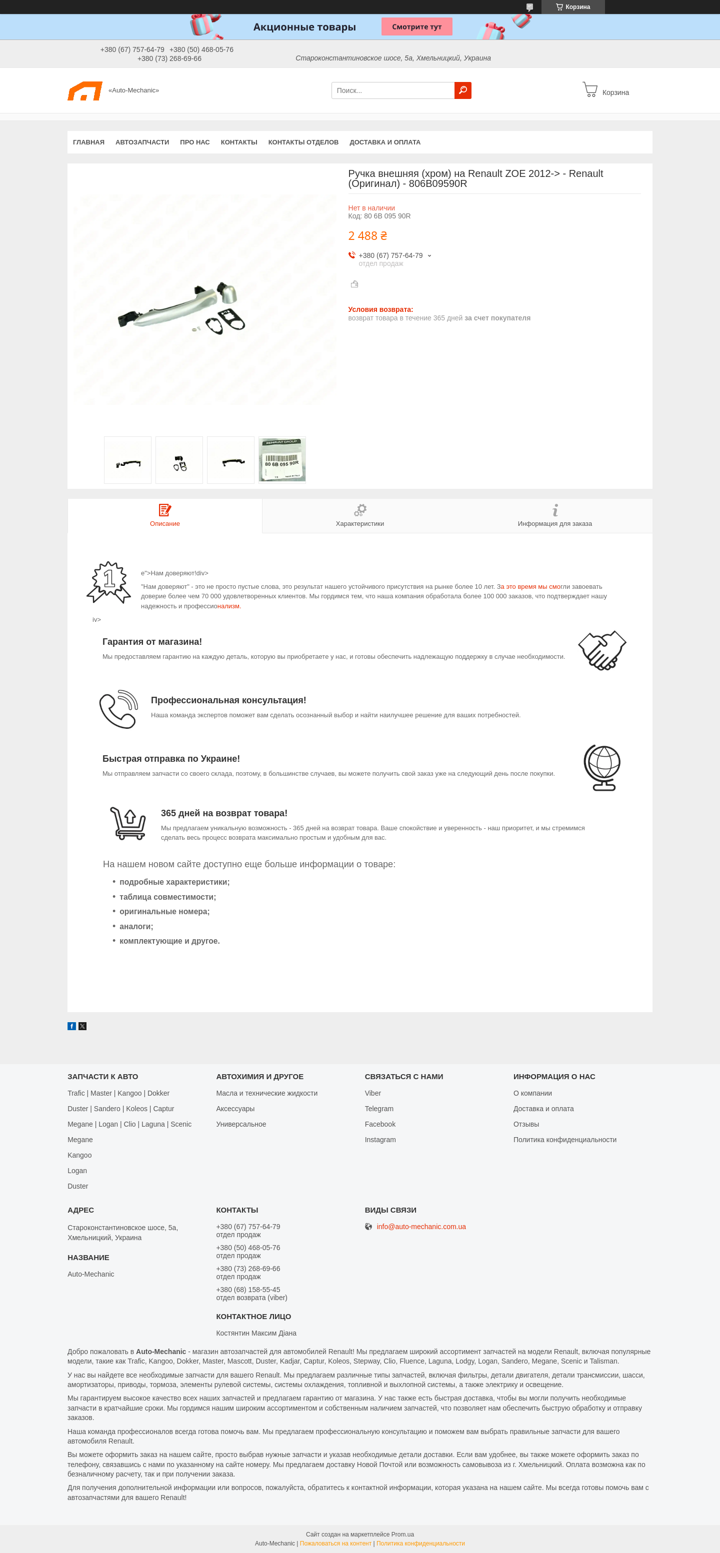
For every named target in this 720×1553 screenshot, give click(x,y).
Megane (80, 1140)
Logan (77, 1171)
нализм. (230, 606)
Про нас (195, 142)
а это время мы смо (530, 586)
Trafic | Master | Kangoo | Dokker (119, 1093)
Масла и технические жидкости (267, 1093)
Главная (88, 142)
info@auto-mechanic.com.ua (421, 1227)
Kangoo (80, 1155)
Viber (373, 1093)
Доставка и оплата (385, 142)
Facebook (380, 1124)
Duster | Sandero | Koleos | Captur (121, 1109)
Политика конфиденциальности (565, 1140)
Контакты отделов (303, 142)
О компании (533, 1093)
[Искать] (463, 90)
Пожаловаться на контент (336, 1543)
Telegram (379, 1109)
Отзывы (526, 1124)
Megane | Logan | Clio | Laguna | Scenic (130, 1124)
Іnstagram (380, 1140)
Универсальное (241, 1124)
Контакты (239, 142)
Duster (78, 1186)
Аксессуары (235, 1109)
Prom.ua (403, 1534)
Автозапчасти (142, 142)
